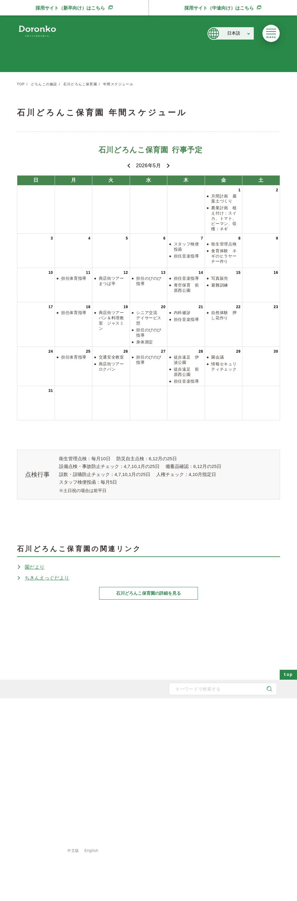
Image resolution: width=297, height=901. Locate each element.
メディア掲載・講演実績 (238, 756)
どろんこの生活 (147, 766)
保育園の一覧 (190, 727)
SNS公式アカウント (42, 771)
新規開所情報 (229, 766)
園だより (34, 567)
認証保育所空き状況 (234, 776)
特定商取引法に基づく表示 (172, 841)
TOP (21, 84)
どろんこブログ (231, 736)
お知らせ (225, 746)
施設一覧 (186, 746)
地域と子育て (145, 746)
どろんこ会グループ (41, 747)
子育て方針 (97, 736)
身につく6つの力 (148, 756)
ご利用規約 (125, 841)
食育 (183, 776)
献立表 (184, 756)
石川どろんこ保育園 (80, 84)
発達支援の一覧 (192, 736)
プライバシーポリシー (82, 841)
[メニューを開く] (271, 33)
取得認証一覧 (99, 776)
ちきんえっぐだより (47, 577)
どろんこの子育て (145, 714)
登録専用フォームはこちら (44, 831)
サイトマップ (38, 841)
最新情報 (222, 714)
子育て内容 (143, 776)
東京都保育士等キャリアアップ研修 (247, 786)
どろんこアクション (234, 727)
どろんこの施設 (44, 84)
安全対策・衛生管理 (150, 786)
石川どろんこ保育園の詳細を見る (148, 593)
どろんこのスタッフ (104, 746)
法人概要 (95, 756)
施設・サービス (189, 714)
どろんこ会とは (98, 714)
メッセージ (97, 727)
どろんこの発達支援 (150, 736)
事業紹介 (186, 766)
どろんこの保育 (147, 727)
